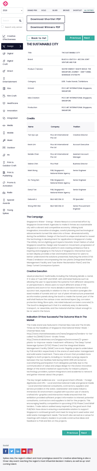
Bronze (66, 10)
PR (8, 155)
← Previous (69, 38)
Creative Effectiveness (9, 38)
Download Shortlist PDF (46, 19)
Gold (43, 10)
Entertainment (10, 81)
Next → (87, 38)
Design (10, 46)
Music (10, 140)
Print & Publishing (8, 174)
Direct (10, 71)
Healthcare (12, 103)
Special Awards (8, 202)
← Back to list (39, 38)
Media (10, 125)
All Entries (89, 10)
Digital (10, 53)
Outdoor (11, 147)
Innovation (12, 110)
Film (9, 88)
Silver (54, 10)
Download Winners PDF (45, 27)
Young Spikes (8, 212)
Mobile (10, 132)
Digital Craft (8, 63)
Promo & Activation (9, 184)
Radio (9, 192)
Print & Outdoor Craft (9, 164)
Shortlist (77, 10)
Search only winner (13, 27)
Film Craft (12, 96)
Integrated (12, 118)
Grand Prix (32, 10)
